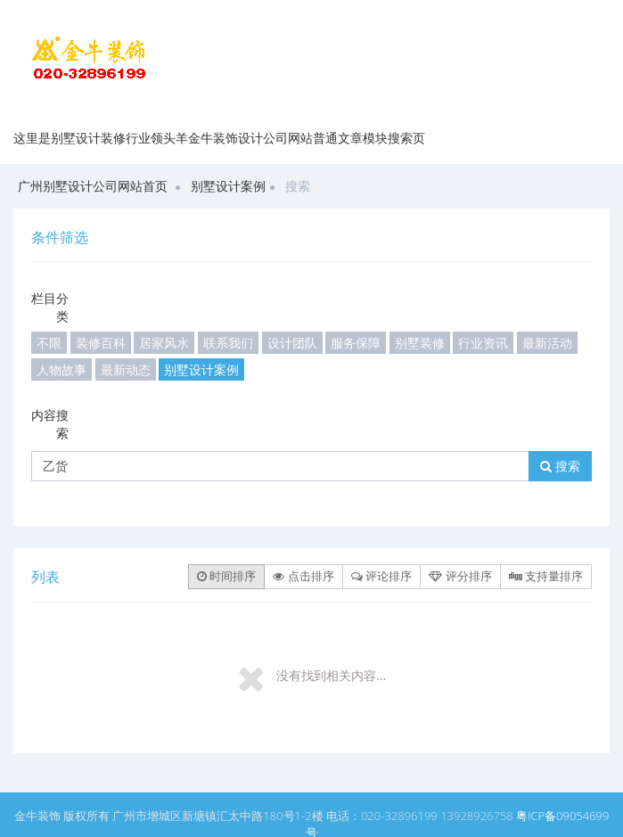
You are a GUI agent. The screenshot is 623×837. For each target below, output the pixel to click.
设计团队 (292, 342)
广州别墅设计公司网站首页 (93, 185)
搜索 (560, 465)
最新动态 (126, 369)
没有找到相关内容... (331, 675)
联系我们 (228, 342)
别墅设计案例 (228, 185)
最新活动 (547, 342)
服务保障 (356, 342)
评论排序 (381, 576)
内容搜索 (50, 423)
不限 (49, 342)
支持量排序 (546, 576)
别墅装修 (420, 342)
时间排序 (226, 576)
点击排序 (303, 576)
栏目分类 (50, 307)
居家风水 (164, 342)
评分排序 (460, 576)
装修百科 (101, 342)
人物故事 (61, 369)
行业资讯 (483, 342)
